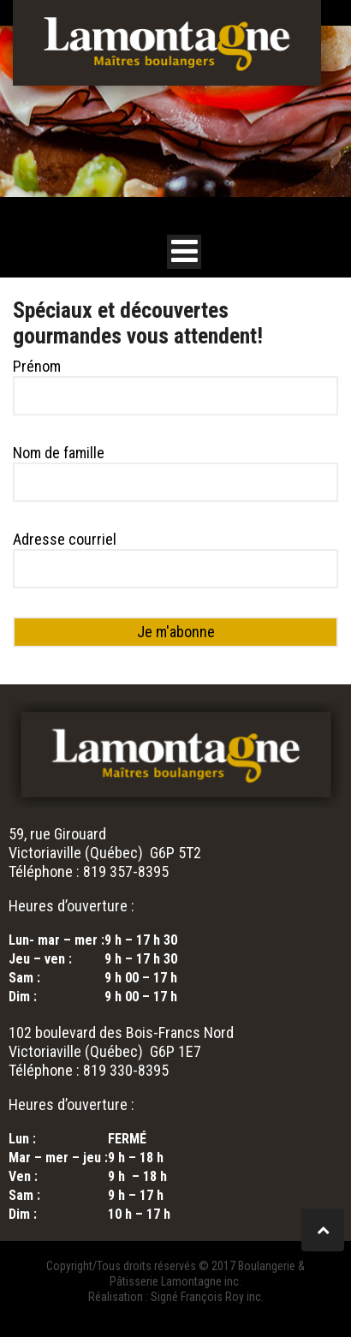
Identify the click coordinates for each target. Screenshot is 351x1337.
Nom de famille (58, 453)
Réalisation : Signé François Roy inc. (176, 1297)
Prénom (37, 366)
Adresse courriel (64, 539)
